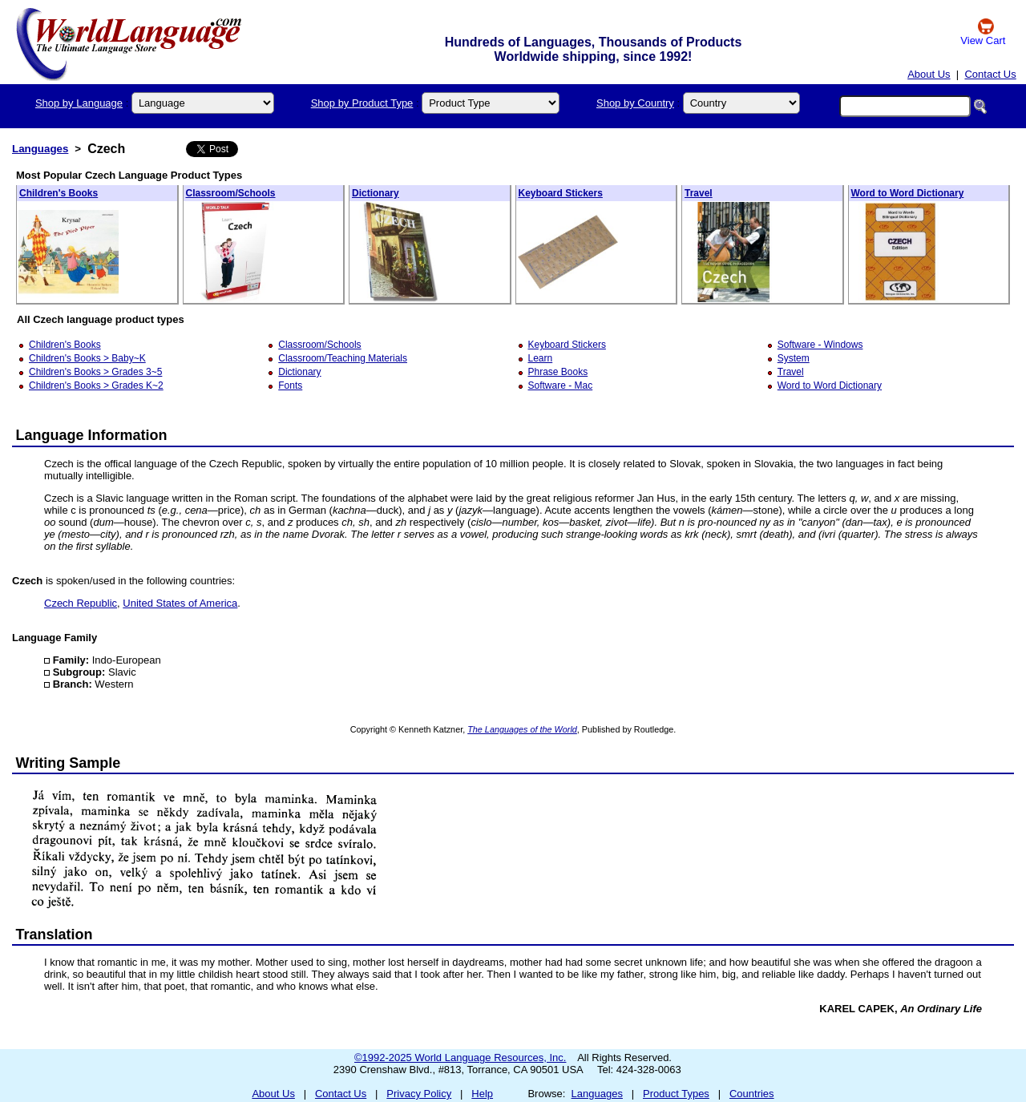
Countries (751, 1094)
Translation (54, 934)
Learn (540, 358)
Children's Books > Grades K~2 (96, 385)
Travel (699, 193)
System (794, 358)
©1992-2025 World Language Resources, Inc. (460, 1058)
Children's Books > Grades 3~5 (95, 371)
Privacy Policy (418, 1094)
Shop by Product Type (362, 103)
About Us (928, 74)
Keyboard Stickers (561, 193)
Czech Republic (80, 603)
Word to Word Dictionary (907, 193)
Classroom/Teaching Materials (342, 358)
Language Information (92, 435)
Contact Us (990, 74)
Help (482, 1094)
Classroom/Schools (231, 193)
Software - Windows (820, 344)
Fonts (290, 385)
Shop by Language (79, 103)
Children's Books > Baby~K (87, 358)
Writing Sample (68, 763)
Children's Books (58, 193)
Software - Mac (560, 385)
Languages (40, 149)
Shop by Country (635, 103)
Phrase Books (558, 371)
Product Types (676, 1094)
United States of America (180, 603)
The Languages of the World (522, 729)
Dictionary (375, 193)
